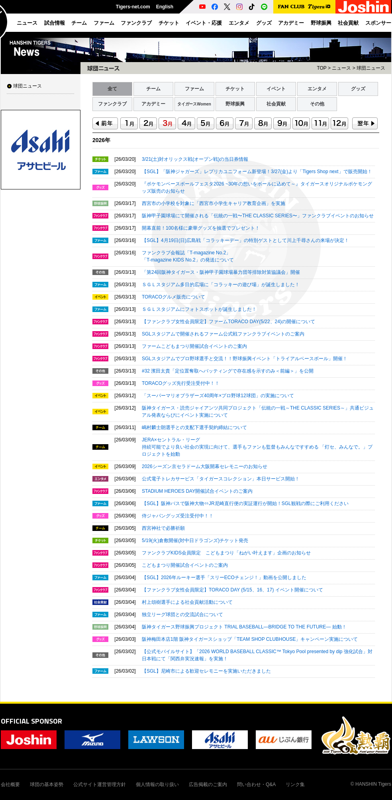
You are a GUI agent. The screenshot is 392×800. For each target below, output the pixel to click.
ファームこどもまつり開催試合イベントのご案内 (194, 346)
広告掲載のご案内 (208, 784)
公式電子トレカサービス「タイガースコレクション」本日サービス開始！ (221, 479)
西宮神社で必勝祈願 (163, 528)
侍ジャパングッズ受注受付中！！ (178, 516)
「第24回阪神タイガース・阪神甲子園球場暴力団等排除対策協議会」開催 (221, 272)
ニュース (341, 68)
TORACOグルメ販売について (173, 297)
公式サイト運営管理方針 (99, 784)
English (164, 7)
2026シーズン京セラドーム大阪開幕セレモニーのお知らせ (204, 466)
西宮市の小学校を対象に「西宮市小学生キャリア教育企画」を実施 (213, 203)
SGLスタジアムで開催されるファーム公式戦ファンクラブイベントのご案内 (223, 334)
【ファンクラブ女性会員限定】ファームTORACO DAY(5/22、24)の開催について (228, 321)
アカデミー (153, 104)
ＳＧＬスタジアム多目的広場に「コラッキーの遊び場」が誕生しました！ (221, 284)
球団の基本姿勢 (46, 784)
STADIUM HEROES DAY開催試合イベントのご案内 (197, 491)
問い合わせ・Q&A (256, 784)
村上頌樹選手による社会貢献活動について (187, 602)
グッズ (358, 89)
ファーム (194, 89)
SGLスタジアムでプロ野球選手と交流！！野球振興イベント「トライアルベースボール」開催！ (244, 358)
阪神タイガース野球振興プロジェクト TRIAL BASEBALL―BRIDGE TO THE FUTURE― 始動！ (244, 627)
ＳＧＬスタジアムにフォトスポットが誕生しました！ (199, 309)
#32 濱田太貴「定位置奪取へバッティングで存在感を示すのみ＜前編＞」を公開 (228, 371)
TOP (321, 68)
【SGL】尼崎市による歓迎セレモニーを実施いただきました (206, 671)
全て (112, 89)
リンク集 (295, 784)
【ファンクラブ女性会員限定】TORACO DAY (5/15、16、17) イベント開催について (232, 590)
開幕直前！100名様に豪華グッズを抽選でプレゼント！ (201, 228)
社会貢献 (276, 104)
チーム (153, 89)
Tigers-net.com (133, 7)
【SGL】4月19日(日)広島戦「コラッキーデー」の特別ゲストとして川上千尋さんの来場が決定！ (245, 240)
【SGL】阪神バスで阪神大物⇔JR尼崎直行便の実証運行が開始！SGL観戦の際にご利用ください (245, 503)
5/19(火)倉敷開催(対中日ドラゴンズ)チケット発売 (195, 540)
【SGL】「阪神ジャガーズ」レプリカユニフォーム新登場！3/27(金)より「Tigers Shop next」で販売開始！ (257, 171)
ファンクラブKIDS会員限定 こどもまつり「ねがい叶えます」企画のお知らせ (226, 553)
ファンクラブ (112, 104)
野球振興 (235, 104)
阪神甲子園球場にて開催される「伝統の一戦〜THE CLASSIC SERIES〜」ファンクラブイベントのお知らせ (258, 216)
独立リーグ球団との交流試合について (182, 614)
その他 (317, 104)
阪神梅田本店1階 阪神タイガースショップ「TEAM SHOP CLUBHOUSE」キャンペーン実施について (250, 639)
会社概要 (10, 784)
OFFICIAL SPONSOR (31, 721)
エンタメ (317, 89)
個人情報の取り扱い (157, 784)
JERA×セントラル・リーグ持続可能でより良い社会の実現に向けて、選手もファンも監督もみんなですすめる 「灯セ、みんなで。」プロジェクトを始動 (257, 447)
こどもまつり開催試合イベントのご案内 (185, 565)
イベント (276, 89)
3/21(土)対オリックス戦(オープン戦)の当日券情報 (195, 159)
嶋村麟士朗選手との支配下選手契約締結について (194, 427)
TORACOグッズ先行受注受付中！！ (181, 383)
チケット (235, 89)
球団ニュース (27, 86)
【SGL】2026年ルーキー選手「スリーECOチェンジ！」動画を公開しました (224, 577)
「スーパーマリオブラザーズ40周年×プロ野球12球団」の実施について (218, 395)
